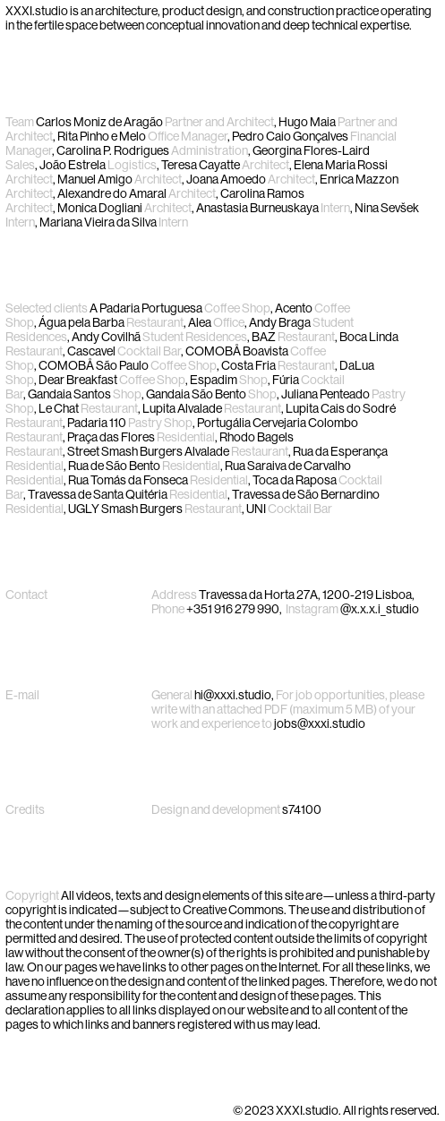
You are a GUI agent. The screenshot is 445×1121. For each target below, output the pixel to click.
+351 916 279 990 (232, 609)
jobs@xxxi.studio (319, 723)
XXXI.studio (36, 11)
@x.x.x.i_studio (379, 609)
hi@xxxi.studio (232, 695)
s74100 (301, 809)
